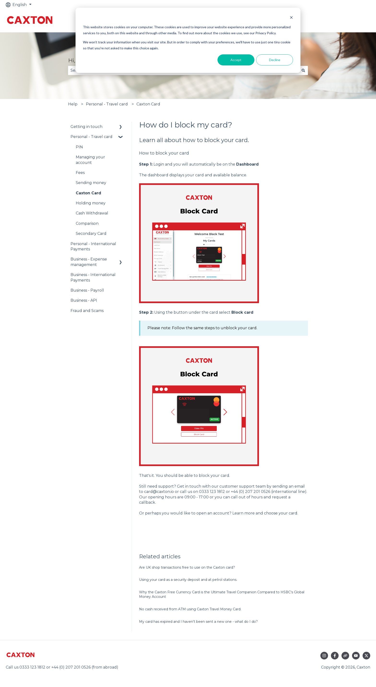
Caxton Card (148, 104)
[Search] (303, 70)
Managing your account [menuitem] (90, 160)
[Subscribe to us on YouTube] (356, 655)
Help (72, 104)
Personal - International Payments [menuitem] (93, 246)
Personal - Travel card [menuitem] (91, 136)
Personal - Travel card (107, 104)
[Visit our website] (345, 655)
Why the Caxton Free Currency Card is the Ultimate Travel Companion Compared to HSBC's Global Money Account (221, 594)
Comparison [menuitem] (87, 223)
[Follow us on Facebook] (335, 655)
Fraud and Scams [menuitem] (87, 310)
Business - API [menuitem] (83, 300)
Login (158, 164)
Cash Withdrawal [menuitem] (92, 213)
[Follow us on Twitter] (366, 655)
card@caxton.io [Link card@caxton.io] (159, 491)
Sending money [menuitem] (91, 182)
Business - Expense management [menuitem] (88, 262)
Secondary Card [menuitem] (91, 233)
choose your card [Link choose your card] (280, 513)
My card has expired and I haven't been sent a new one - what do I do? (198, 621)
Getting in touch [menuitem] (86, 126)
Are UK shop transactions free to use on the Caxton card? (187, 567)
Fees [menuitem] (80, 172)
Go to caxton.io (351, 20)
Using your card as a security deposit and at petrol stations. (188, 579)
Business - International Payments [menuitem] (93, 277)
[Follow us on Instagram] (324, 655)
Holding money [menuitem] (91, 203)
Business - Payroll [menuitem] (87, 290)
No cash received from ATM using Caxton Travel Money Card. (190, 609)
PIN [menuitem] (79, 147)
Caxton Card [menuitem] (88, 193)
